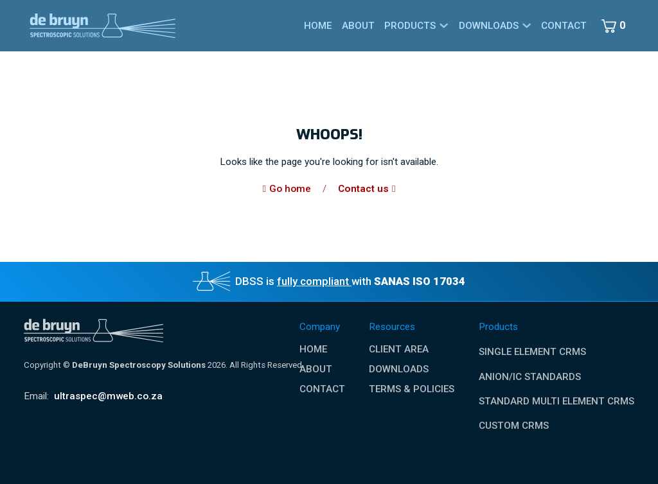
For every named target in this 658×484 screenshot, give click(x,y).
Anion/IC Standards (530, 377)
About (358, 25)
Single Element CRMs (532, 352)
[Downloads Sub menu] (526, 25)
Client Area (399, 349)
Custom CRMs (514, 425)
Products (410, 25)
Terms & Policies (411, 389)
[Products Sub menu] (444, 25)
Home (318, 25)
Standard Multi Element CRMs (556, 401)
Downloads (489, 25)
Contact (564, 25)
